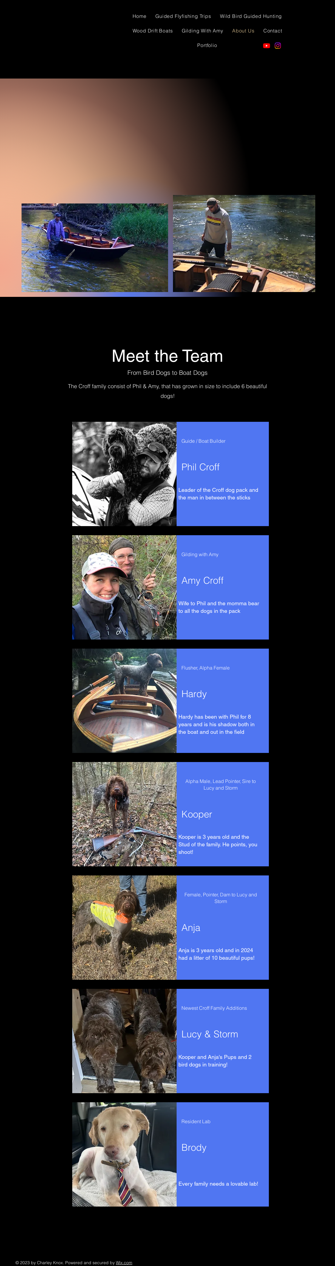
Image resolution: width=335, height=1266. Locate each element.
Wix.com (124, 1262)
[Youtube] (266, 46)
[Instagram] (278, 46)
